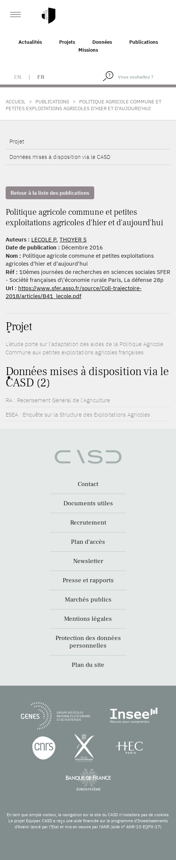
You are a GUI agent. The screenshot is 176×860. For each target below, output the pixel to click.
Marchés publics (88, 599)
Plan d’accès (88, 542)
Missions (88, 50)
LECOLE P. (44, 239)
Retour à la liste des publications (50, 192)
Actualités (30, 42)
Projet (16, 141)
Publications (143, 42)
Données (102, 42)
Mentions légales (88, 619)
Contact (88, 484)
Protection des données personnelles (88, 642)
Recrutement (88, 522)
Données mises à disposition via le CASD (59, 156)
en (17, 76)
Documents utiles (88, 503)
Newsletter (88, 561)
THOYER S (73, 239)
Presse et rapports (88, 580)
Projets (67, 42)
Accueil (16, 101)
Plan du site (88, 665)
